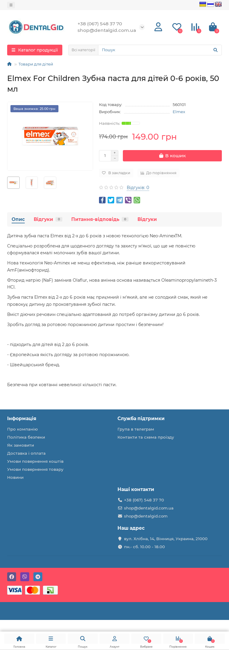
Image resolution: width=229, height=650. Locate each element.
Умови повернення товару (35, 469)
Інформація (21, 418)
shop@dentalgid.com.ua (149, 508)
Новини (15, 477)
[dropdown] (11, 5)
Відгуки (48, 219)
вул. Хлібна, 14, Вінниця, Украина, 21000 (166, 538)
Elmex (179, 111)
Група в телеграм (135, 429)
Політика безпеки (26, 437)
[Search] (160, 50)
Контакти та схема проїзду (145, 437)
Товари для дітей (35, 64)
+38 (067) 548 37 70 (144, 500)
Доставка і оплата (26, 453)
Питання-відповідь (100, 219)
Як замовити (20, 445)
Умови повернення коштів (35, 461)
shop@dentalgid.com (146, 516)
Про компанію (22, 429)
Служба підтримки (141, 418)
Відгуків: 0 (138, 187)
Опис (18, 219)
